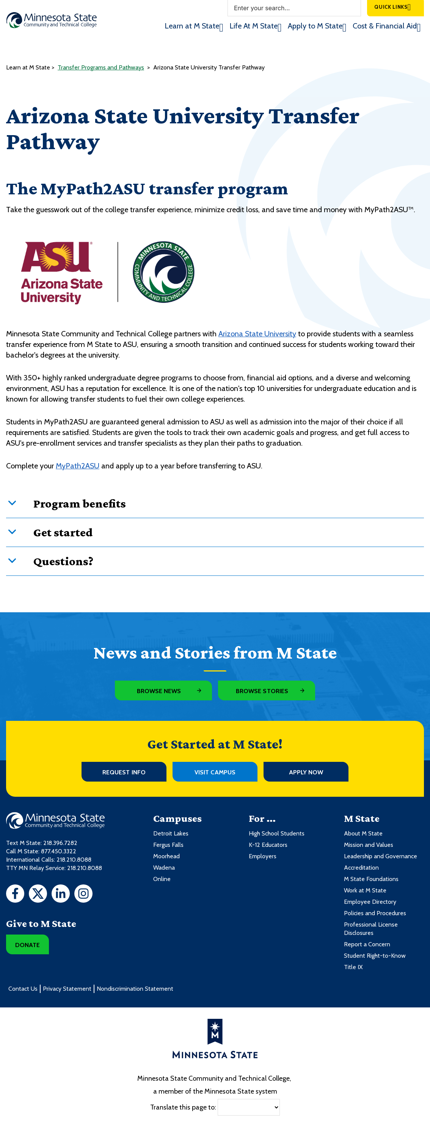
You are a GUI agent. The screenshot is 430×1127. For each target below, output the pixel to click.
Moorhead (166, 856)
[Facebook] (15, 894)
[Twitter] (38, 894)
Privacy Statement (67, 988)
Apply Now (306, 772)
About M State (363, 833)
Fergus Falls (168, 844)
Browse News (159, 691)
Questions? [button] (63, 561)
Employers (262, 856)
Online (162, 879)
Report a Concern (367, 944)
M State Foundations (371, 879)
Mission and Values (368, 844)
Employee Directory (370, 901)
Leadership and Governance (380, 856)
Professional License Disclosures (371, 928)
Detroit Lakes (170, 833)
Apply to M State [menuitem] (315, 25)
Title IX (353, 967)
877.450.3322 (58, 851)
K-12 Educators (268, 844)
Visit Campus (215, 772)
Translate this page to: (183, 1107)
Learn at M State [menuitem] (192, 25)
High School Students (276, 833)
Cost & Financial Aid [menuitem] (385, 25)
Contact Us (23, 988)
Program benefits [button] (79, 503)
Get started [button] (63, 532)
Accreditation (361, 867)
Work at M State (365, 890)
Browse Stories (262, 691)
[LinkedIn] (61, 894)
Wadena (164, 867)
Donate (27, 945)
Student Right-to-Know (375, 955)
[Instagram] (83, 894)
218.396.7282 (60, 842)
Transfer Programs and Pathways (101, 67)
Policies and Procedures (375, 913)
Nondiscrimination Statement (135, 988)
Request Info (124, 772)
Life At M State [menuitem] (253, 25)
